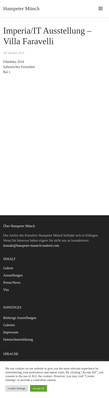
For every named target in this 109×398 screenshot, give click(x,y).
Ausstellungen (13, 275)
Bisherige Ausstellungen (19, 318)
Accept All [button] (38, 388)
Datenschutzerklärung (18, 339)
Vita (6, 290)
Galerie (8, 268)
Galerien (9, 325)
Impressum (10, 332)
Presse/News (12, 282)
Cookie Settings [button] (16, 388)
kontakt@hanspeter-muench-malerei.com (31, 245)
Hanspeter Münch (21, 8)
